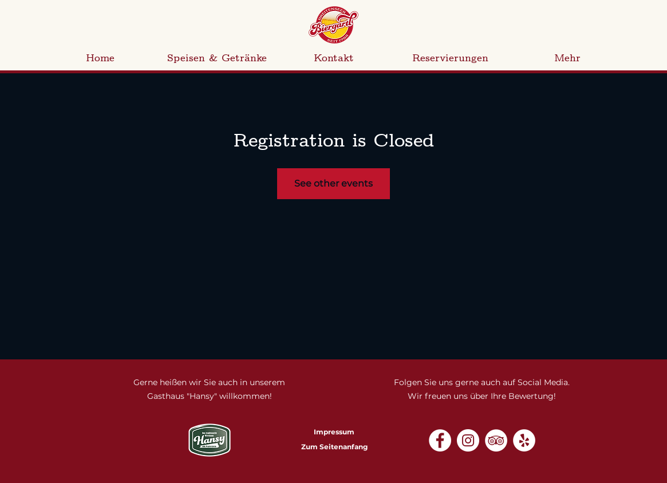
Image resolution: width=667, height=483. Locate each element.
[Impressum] (334, 432)
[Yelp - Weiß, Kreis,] (524, 440)
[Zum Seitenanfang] (334, 447)
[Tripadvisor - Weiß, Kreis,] (496, 440)
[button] (217, 58)
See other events (333, 183)
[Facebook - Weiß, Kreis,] (440, 440)
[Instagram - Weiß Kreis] (468, 440)
